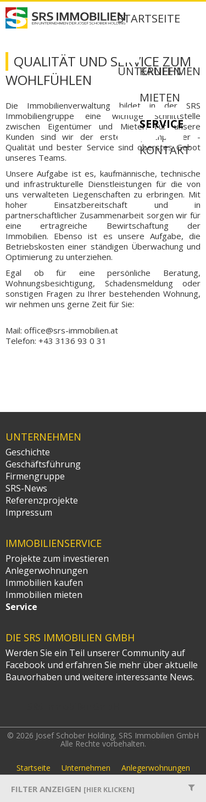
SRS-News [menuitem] (26, 488)
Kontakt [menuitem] (165, 150)
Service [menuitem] (161, 124)
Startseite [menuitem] (149, 19)
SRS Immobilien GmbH (73, 707)
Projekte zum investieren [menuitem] (57, 558)
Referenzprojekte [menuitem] (41, 500)
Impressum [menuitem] (28, 512)
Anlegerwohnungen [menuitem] (46, 570)
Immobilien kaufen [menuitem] (44, 583)
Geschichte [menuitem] (27, 452)
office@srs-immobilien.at (71, 330)
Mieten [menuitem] (160, 98)
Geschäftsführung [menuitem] (43, 464)
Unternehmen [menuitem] (86, 768)
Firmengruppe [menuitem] (35, 476)
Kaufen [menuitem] (160, 71)
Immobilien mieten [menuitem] (43, 595)
